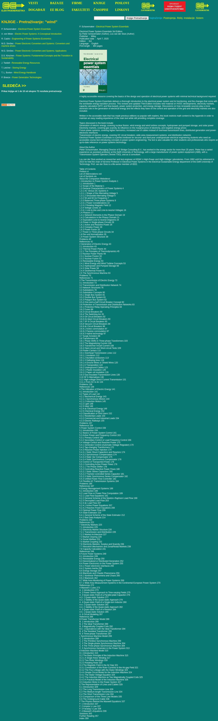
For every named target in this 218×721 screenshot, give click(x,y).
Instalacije (189, 18)
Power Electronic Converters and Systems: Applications (40, 51)
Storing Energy (19, 68)
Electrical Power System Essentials (34, 29)
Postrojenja (169, 18)
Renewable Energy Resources (26, 63)
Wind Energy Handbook (25, 72)
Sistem (199, 18)
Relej (179, 18)
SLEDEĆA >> (14, 85)
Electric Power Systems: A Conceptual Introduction (38, 34)
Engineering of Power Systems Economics (31, 39)
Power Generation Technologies (27, 77)
